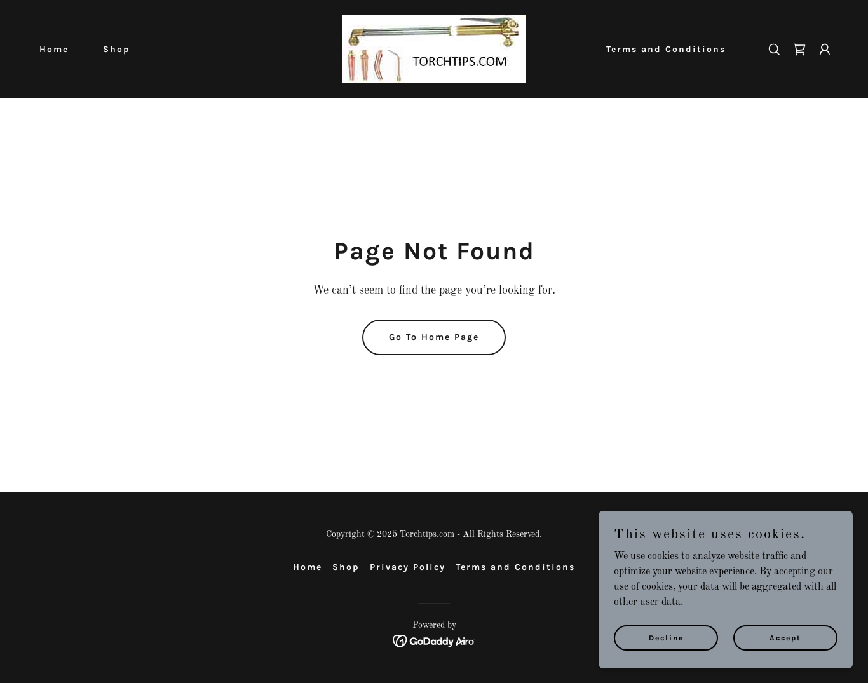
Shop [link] (116, 49)
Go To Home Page (434, 337)
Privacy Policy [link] (407, 567)
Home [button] (307, 567)
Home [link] (54, 49)
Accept (785, 637)
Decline (666, 637)
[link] (434, 49)
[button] (824, 49)
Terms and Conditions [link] (666, 49)
